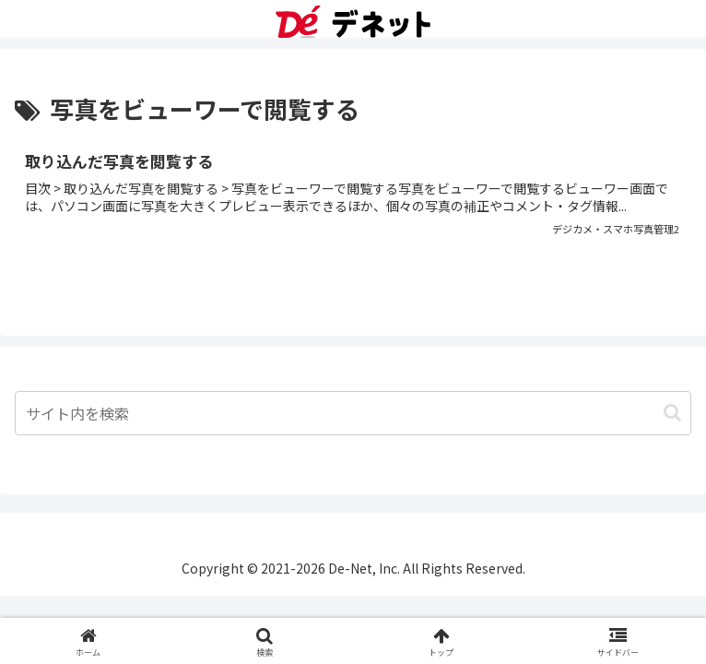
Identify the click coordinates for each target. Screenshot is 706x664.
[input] (353, 413)
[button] (672, 412)
